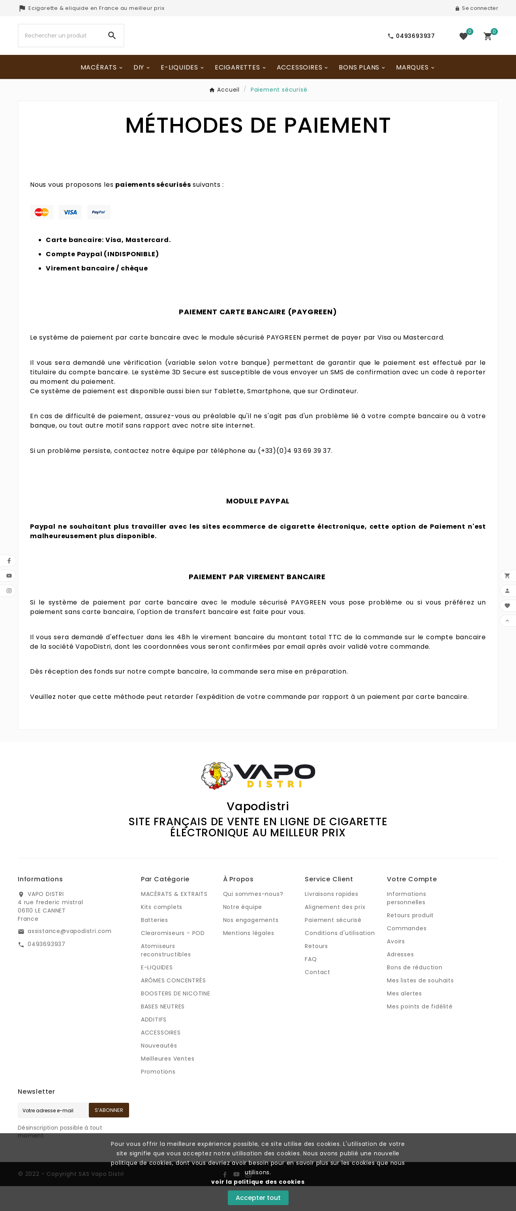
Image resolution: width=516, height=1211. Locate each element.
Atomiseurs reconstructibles (166, 975)
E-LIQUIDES (157, 992)
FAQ (311, 984)
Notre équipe (243, 932)
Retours (316, 971)
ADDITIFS (154, 1044)
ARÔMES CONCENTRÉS (173, 1005)
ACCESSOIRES (161, 1057)
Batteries (154, 945)
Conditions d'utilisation (340, 958)
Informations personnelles (406, 923)
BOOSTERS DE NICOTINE (175, 1018)
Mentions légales (248, 958)
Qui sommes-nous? (253, 919)
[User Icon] (476, 8)
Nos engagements (251, 945)
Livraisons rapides (331, 919)
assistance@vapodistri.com (70, 956)
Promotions (158, 1096)
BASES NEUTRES (163, 1031)
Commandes (406, 953)
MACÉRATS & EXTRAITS (174, 919)
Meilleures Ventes (168, 1083)
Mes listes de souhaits (420, 1005)
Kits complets (161, 932)
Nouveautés (159, 1070)
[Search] (112, 48)
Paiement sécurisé (333, 945)
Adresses (400, 979)
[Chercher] (60, 48)
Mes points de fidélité (420, 1031)
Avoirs (396, 966)
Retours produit (410, 940)
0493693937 (47, 969)
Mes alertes (404, 1018)
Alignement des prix (335, 932)
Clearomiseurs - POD (173, 958)
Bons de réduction (415, 992)
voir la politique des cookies (257, 1182)
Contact (317, 997)
